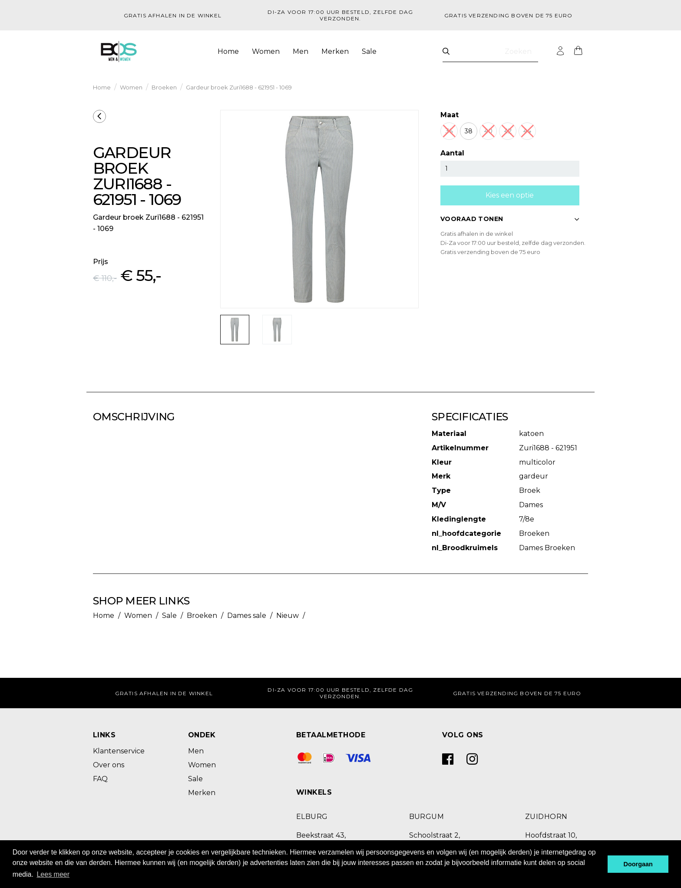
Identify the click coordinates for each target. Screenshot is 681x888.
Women (266, 51)
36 (449, 131)
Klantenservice (119, 751)
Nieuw (287, 615)
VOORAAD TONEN (509, 219)
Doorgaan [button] (638, 864)
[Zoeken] (446, 51)
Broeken (164, 87)
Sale (369, 51)
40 (488, 131)
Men (300, 51)
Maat (449, 115)
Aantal (452, 153)
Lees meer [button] (52, 874)
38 (469, 131)
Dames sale (246, 615)
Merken (335, 51)
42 (508, 131)
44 (527, 131)
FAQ (100, 779)
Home (228, 51)
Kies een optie (510, 195)
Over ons (108, 765)
